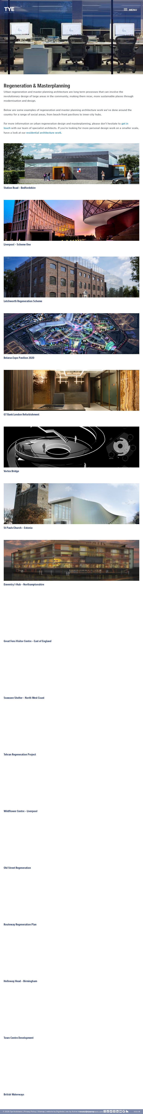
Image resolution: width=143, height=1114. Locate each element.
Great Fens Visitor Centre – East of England (27, 641)
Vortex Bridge (11, 471)
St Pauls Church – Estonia (18, 528)
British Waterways (14, 1094)
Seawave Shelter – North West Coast (24, 698)
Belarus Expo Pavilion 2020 (19, 358)
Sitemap (41, 1111)
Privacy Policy (30, 1111)
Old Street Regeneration (17, 867)
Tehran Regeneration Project (20, 754)
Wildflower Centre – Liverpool (20, 811)
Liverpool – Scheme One (17, 244)
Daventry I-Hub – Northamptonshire (24, 584)
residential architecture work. (44, 132)
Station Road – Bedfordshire (20, 188)
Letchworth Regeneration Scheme (23, 301)
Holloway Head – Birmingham (20, 981)
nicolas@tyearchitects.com (92, 1111)
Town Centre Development (19, 1037)
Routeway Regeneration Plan (20, 924)
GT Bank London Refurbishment (21, 414)
